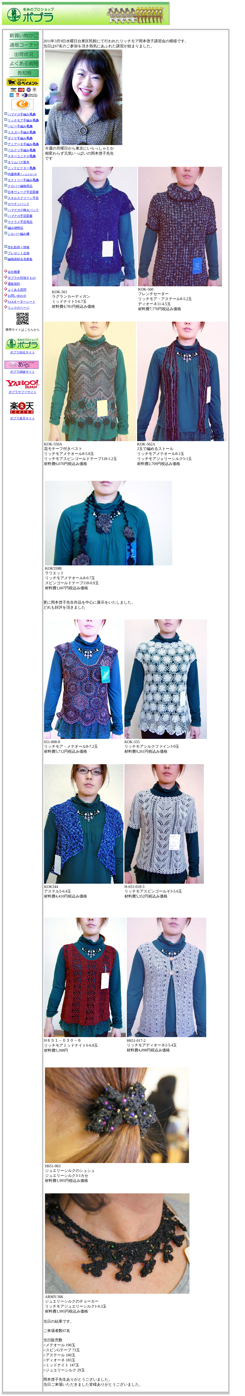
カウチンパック (16, 204)
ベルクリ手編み (22, 150)
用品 (13, 228)
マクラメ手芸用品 (18, 222)
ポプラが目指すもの (20, 278)
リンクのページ (18, 307)
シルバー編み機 (16, 234)
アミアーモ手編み (21, 144)
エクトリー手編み (21, 180)
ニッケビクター (20, 168)
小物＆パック (21, 210)
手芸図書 (18, 216)
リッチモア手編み (23, 120)
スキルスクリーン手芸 (21, 198)
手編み (22, 114)
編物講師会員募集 (18, 259)
